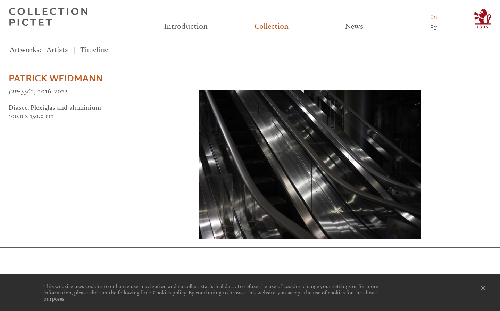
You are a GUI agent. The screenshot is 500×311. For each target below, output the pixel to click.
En (433, 17)
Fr (433, 27)
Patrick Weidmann (56, 78)
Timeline (94, 50)
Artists (57, 50)
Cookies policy (169, 292)
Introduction (186, 26)
